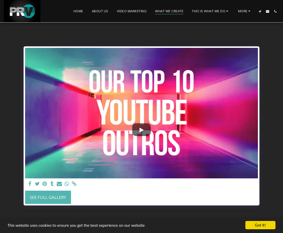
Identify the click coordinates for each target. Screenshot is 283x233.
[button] (211, 11)
